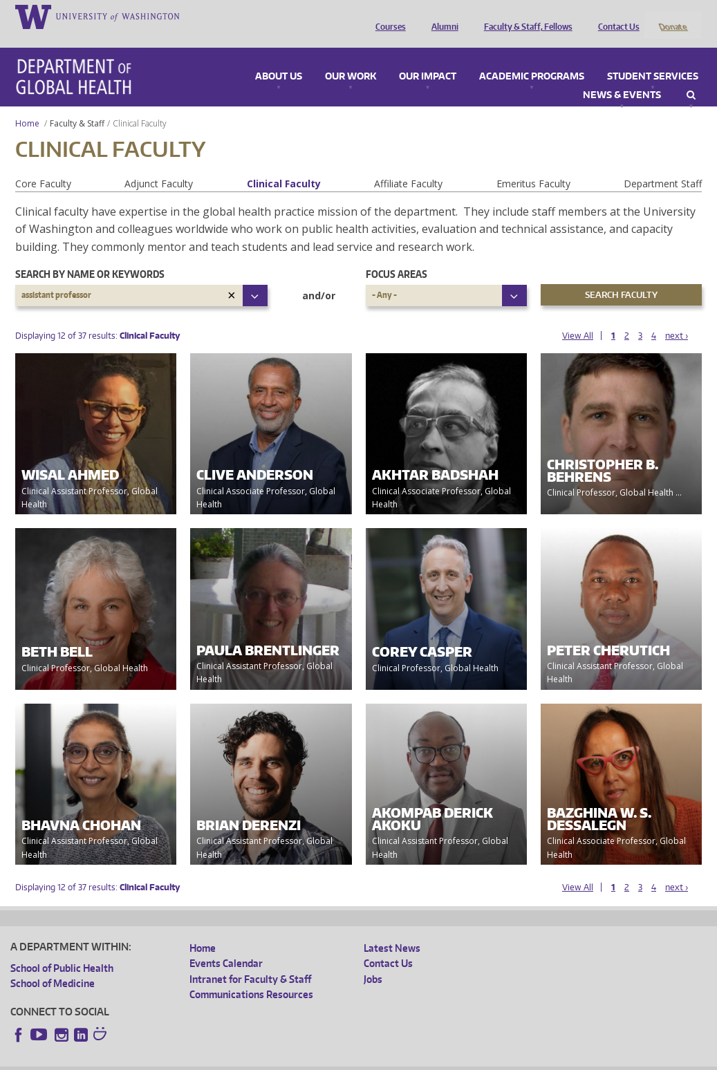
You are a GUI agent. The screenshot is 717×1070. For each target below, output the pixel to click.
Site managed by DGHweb (331, 1059)
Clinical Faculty (284, 164)
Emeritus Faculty (533, 164)
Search (691, 77)
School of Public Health (61, 949)
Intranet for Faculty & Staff (250, 960)
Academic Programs (531, 58)
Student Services (652, 58)
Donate (672, 16)
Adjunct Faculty (158, 164)
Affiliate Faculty (408, 164)
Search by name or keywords (90, 256)
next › (676, 317)
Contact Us (615, 16)
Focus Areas (396, 256)
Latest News (392, 929)
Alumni (441, 16)
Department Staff (663, 164)
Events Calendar (226, 945)
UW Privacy (193, 1059)
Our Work (350, 58)
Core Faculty (43, 164)
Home (27, 105)
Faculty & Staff (77, 105)
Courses (387, 16)
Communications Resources (251, 976)
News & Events (622, 77)
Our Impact (427, 58)
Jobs (373, 960)
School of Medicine (52, 965)
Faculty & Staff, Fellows (525, 16)
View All (577, 317)
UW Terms (249, 1059)
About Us (278, 58)
